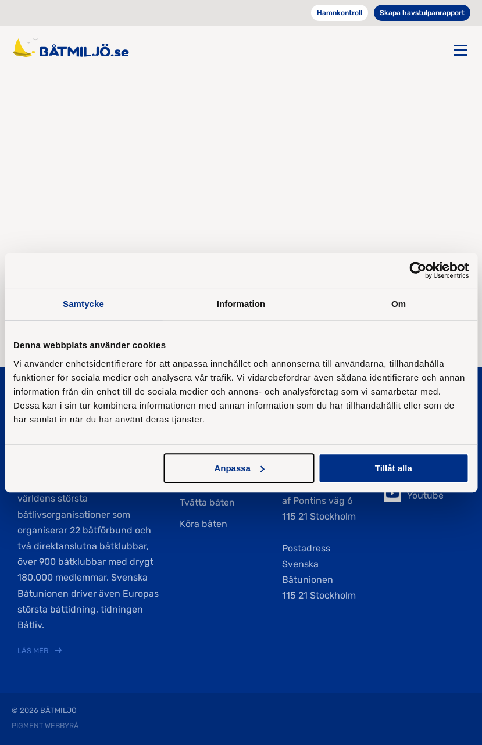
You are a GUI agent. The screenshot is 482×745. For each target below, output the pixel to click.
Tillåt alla (393, 468)
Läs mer (33, 650)
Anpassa (239, 468)
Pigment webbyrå (45, 725)
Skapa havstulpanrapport (422, 13)
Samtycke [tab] (83, 304)
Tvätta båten (207, 502)
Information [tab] (241, 304)
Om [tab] (398, 304)
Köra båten (203, 523)
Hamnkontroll (339, 13)
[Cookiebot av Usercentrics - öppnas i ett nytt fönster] (418, 270)
